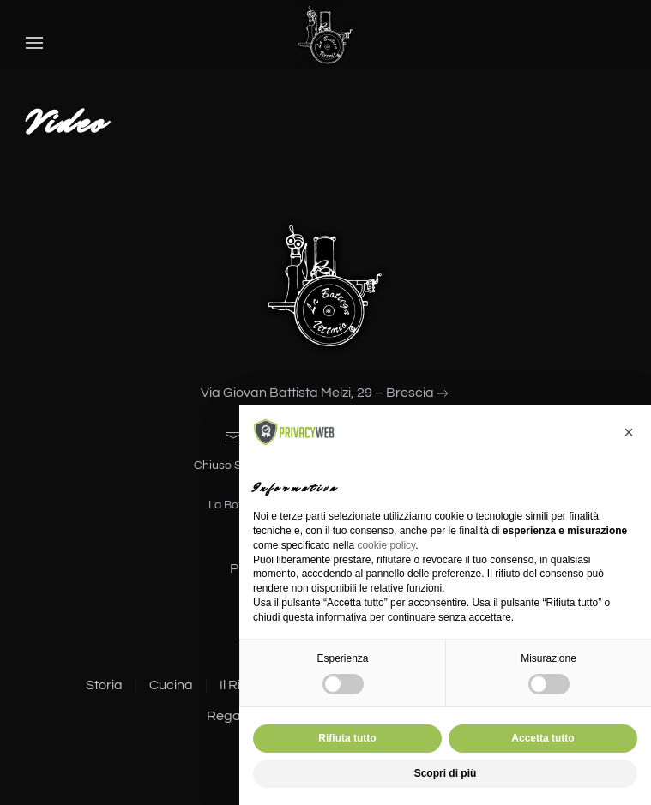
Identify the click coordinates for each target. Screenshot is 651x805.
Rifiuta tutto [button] (347, 738)
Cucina (169, 685)
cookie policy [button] (386, 545)
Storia (102, 685)
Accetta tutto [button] (542, 738)
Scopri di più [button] (445, 773)
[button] (34, 43)
